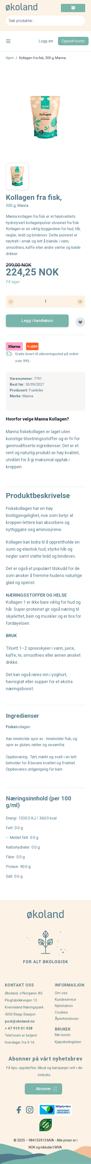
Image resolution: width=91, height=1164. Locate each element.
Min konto (63, 1035)
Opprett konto (73, 41)
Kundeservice (65, 999)
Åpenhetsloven (67, 1018)
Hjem (10, 58)
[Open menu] (8, 41)
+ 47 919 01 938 (19, 1028)
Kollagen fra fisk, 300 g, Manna (42, 58)
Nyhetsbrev (64, 1006)
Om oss (61, 993)
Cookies (61, 1012)
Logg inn (46, 41)
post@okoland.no (20, 1021)
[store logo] (26, 7)
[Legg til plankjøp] (80, 322)
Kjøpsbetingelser (68, 1042)
